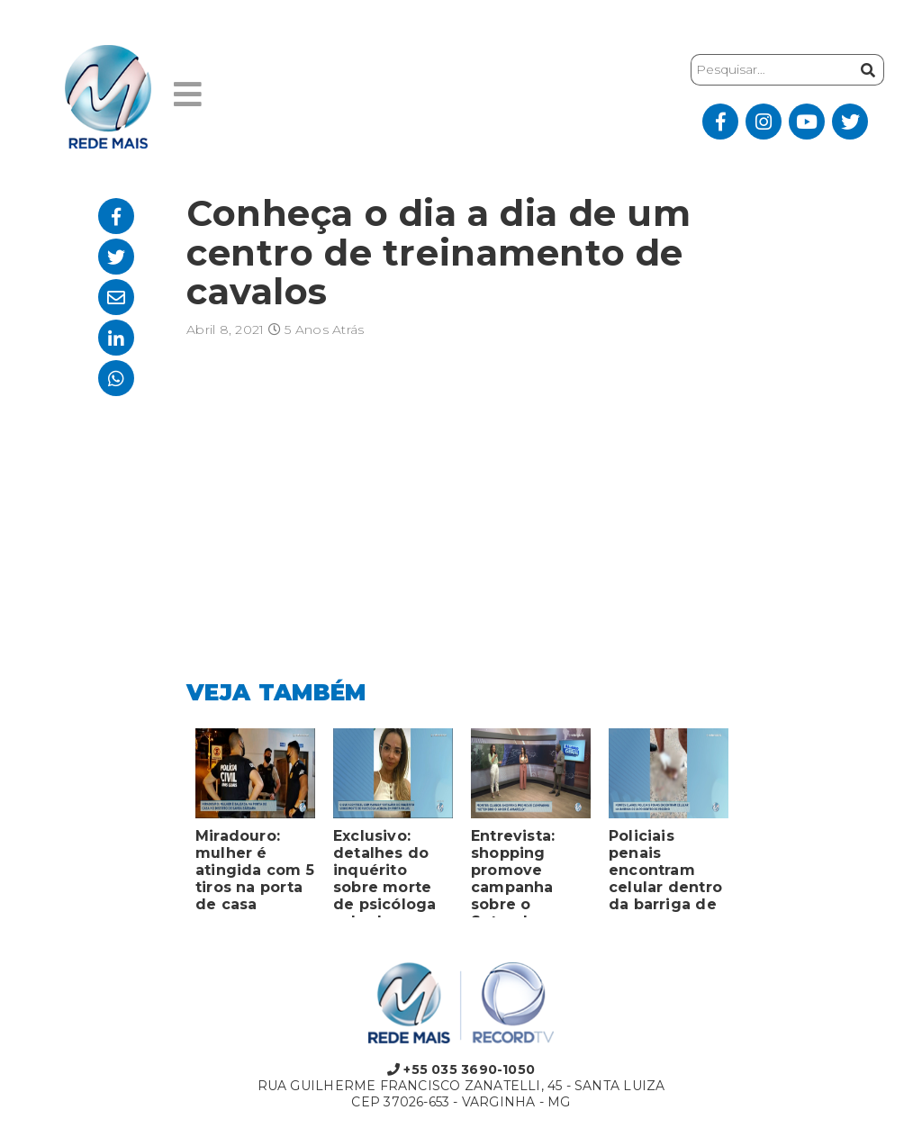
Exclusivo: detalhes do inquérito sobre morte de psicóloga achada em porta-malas (385, 872)
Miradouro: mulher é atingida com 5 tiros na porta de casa (254, 870)
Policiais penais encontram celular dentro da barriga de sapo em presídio (665, 872)
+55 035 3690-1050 (461, 1069)
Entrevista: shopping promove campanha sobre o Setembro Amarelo (513, 872)
